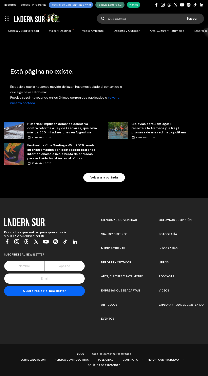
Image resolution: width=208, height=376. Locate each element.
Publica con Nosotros (72, 359)
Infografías (39, 4)
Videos (164, 290)
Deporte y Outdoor (127, 31)
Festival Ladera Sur (109, 4)
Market (133, 4)
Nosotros (10, 4)
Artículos (109, 304)
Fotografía (168, 234)
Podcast (24, 4)
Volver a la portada (104, 177)
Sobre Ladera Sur (32, 359)
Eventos (107, 318)
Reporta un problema (163, 359)
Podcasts (166, 276)
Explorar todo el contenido (181, 304)
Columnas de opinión (175, 220)
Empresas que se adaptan (120, 290)
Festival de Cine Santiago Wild (71, 4)
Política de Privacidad (104, 365)
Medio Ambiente (93, 31)
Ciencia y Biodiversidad (23, 31)
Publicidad (105, 359)
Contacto (130, 359)
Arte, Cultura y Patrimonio (167, 31)
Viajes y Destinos (60, 31)
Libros (164, 262)
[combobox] (150, 19)
